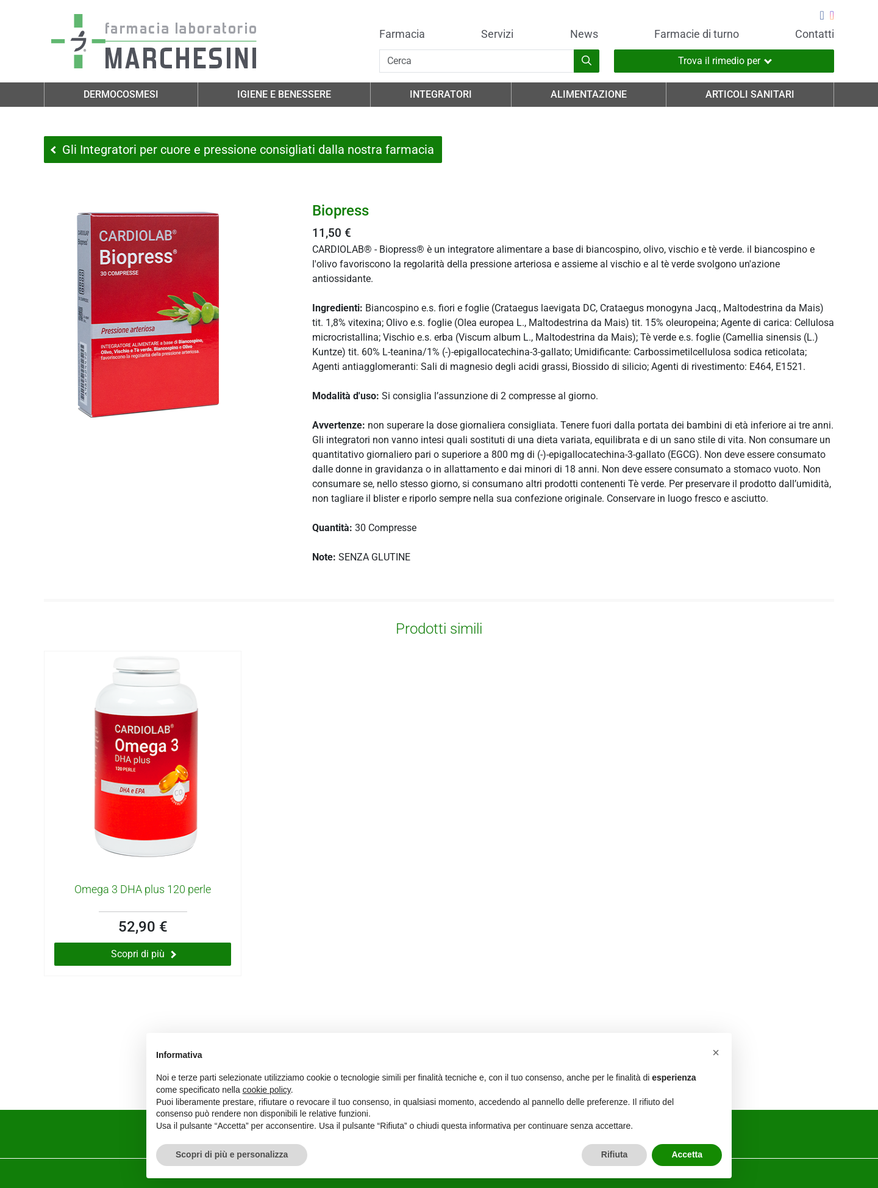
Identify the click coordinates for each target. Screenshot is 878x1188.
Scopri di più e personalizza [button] (232, 1154)
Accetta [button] (686, 1154)
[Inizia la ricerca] (586, 61)
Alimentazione (589, 94)
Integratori (441, 94)
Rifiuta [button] (614, 1154)
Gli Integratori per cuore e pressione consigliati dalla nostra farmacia (242, 149)
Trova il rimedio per (725, 61)
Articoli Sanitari (749, 94)
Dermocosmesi (121, 94)
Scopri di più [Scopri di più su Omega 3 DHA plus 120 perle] (143, 954)
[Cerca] (476, 61)
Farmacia (402, 34)
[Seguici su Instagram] (832, 16)
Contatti (814, 34)
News (584, 34)
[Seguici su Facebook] (821, 16)
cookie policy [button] (267, 1090)
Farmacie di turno (696, 34)
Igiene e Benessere (284, 94)
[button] (716, 1052)
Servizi (497, 34)
